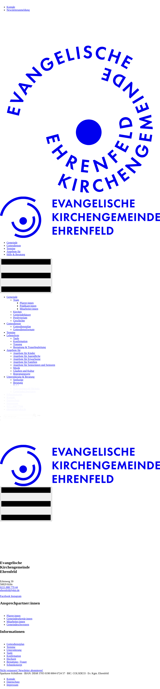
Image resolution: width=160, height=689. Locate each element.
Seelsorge (18, 379)
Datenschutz (13, 681)
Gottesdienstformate (24, 329)
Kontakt (11, 7)
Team (16, 300)
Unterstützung (14, 650)
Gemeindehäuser (22, 314)
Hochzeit (11, 658)
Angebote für (14, 251)
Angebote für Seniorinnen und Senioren (34, 365)
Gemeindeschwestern (18, 624)
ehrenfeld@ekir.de (9, 590)
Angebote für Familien (25, 362)
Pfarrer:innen (27, 302)
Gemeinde (12, 242)
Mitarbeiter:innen (29, 308)
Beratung (18, 382)
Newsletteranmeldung (18, 10)
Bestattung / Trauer (17, 661)
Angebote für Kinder (24, 353)
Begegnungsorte (21, 373)
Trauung (17, 344)
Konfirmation (20, 341)
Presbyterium (20, 317)
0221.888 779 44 (9, 587)
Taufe (16, 338)
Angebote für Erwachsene (26, 359)
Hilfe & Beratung (16, 254)
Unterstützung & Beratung (21, 376)
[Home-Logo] (80, 195)
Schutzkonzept (14, 664)
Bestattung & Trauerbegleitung (29, 347)
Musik (16, 368)
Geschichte (19, 320)
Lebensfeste (13, 335)
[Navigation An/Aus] (26, 276)
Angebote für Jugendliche (26, 356)
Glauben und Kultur (23, 370)
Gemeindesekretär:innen (19, 618)
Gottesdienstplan (22, 326)
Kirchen (17, 311)
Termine (11, 248)
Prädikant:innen (28, 305)
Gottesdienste (14, 245)
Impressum (12, 684)
